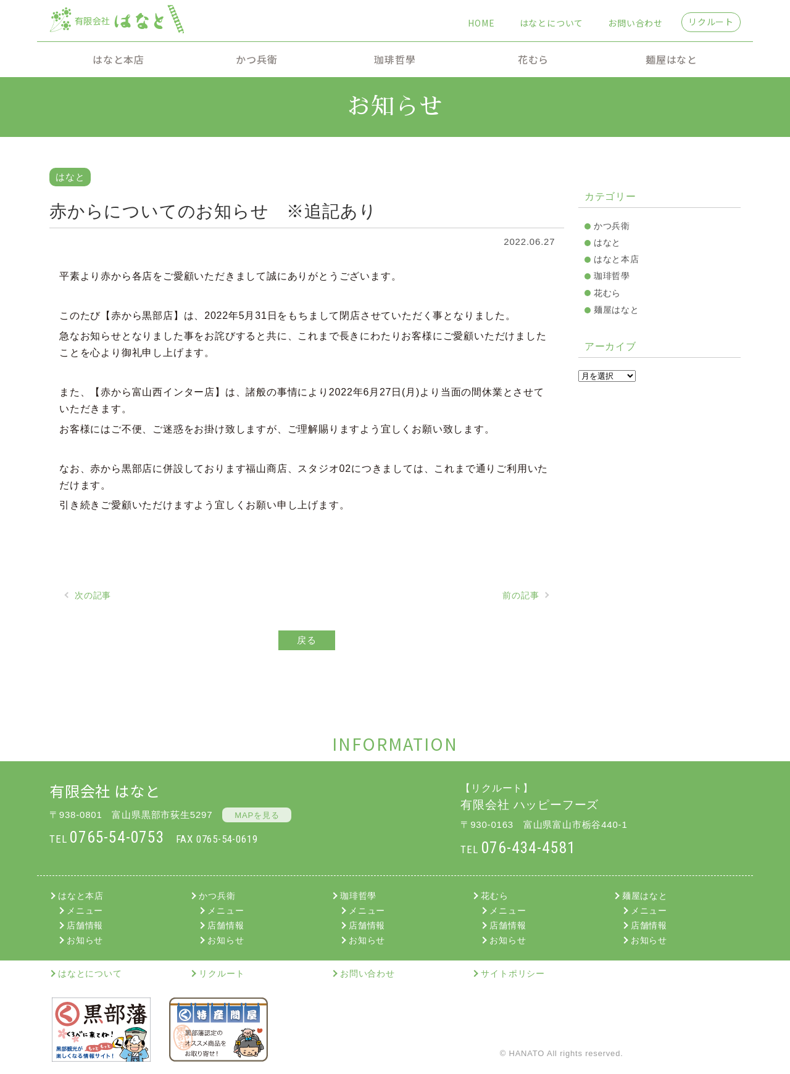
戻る (307, 640)
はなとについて (552, 23)
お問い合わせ (635, 23)
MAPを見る (257, 815)
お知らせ (85, 940)
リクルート (711, 21)
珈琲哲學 (394, 59)
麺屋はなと (671, 59)
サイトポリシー (513, 973)
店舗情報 (85, 925)
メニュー (85, 910)
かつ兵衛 (256, 59)
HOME (481, 23)
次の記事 (93, 595)
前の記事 (520, 595)
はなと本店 (118, 59)
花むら (533, 59)
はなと (607, 242)
